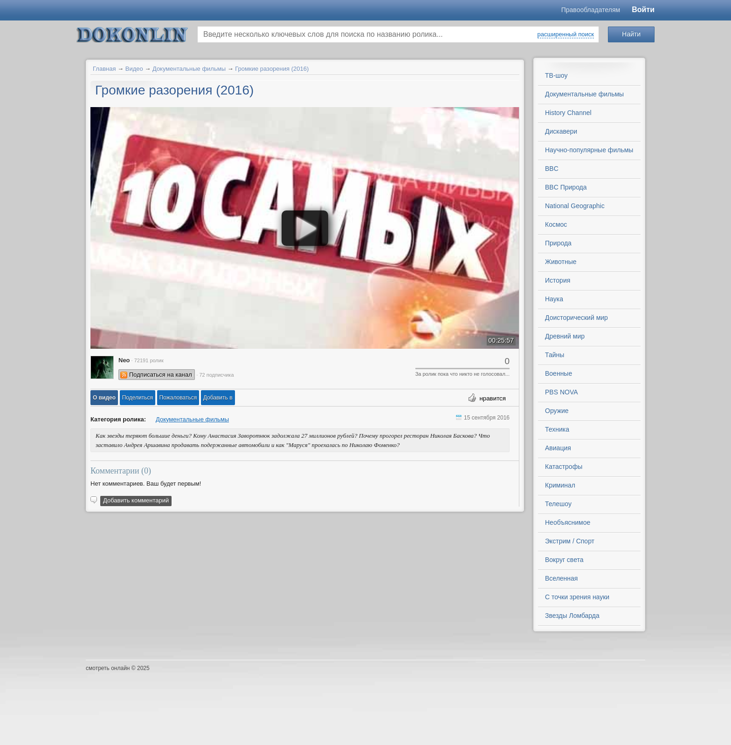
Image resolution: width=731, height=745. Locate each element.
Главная (104, 68)
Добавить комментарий (136, 500)
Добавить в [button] (218, 397)
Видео (134, 68)
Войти (643, 10)
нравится (492, 398)
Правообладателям (590, 10)
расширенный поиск (566, 34)
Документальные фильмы (189, 68)
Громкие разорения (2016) (272, 68)
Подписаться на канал (160, 374)
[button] (104, 397)
